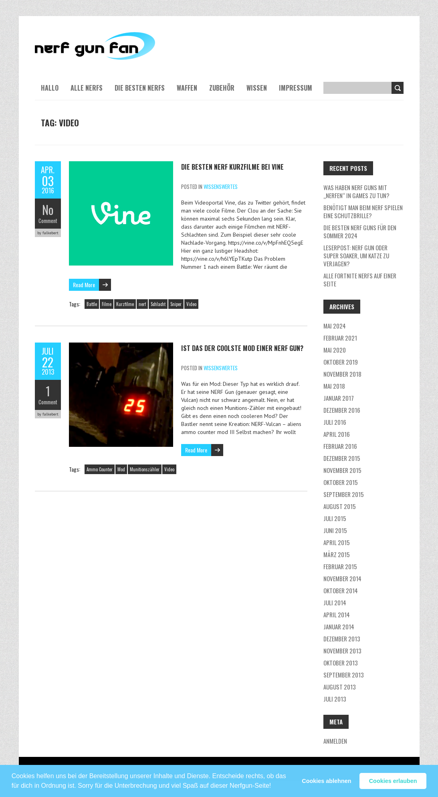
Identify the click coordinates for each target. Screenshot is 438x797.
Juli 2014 (334, 602)
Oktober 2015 (340, 482)
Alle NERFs (87, 88)
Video (191, 304)
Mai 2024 (334, 325)
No (48, 210)
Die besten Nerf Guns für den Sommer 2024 (359, 231)
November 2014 (342, 578)
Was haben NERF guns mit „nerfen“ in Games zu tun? (356, 191)
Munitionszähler (144, 469)
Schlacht (158, 304)
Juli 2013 (334, 698)
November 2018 (342, 373)
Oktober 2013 (340, 662)
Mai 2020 (334, 349)
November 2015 (342, 470)
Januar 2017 (338, 397)
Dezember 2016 (341, 410)
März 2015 (336, 554)
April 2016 (336, 434)
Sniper (176, 304)
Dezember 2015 (341, 458)
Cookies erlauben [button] (393, 781)
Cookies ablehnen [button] (326, 781)
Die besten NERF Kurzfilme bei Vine (232, 167)
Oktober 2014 (340, 590)
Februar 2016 (340, 446)
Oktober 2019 (340, 361)
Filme (106, 304)
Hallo (50, 88)
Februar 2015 (340, 566)
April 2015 (336, 542)
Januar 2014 (338, 626)
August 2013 (339, 686)
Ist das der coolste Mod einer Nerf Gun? (242, 348)
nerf (142, 304)
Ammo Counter (100, 469)
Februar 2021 (340, 337)
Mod (121, 469)
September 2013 (343, 674)
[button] (274, 782)
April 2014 (336, 614)
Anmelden (335, 740)
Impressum (295, 88)
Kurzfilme (125, 304)
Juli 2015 (334, 518)
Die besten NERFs (140, 88)
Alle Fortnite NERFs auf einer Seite (359, 279)
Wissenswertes (221, 187)
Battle (92, 304)
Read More (84, 284)
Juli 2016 (334, 422)
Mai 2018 (334, 385)
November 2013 (342, 650)
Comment (47, 221)
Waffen (187, 88)
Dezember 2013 (341, 638)
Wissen (256, 88)
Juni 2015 (335, 530)
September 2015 (343, 494)
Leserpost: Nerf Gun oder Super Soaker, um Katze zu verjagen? (356, 255)
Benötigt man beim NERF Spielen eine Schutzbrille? (363, 211)
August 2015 (339, 506)
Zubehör (221, 88)
